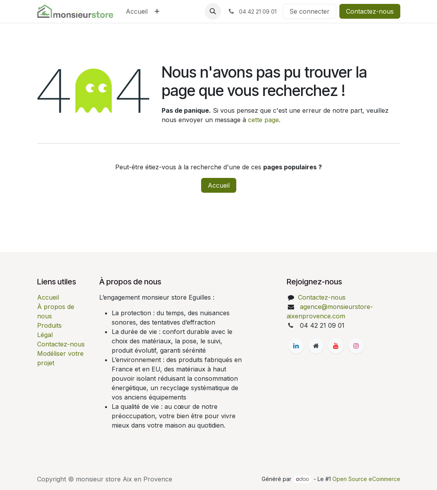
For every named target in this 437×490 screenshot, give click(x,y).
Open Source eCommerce (366, 479)
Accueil (219, 185)
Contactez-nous (370, 11)
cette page (263, 120)
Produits (49, 325)
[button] (213, 11)
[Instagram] (356, 345)
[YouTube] (336, 345)
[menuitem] (137, 11)
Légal (45, 335)
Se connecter (309, 11)
